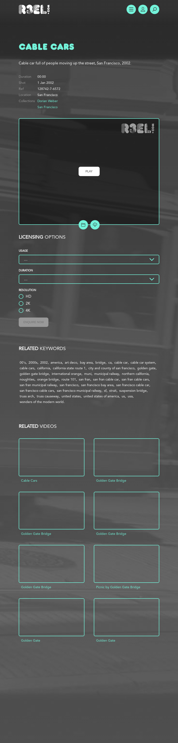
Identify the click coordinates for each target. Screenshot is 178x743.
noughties (27, 379)
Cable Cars (29, 480)
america (56, 362)
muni (87, 374)
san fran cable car (106, 379)
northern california (135, 374)
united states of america (101, 396)
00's (23, 362)
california (43, 368)
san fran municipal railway (38, 385)
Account (143, 9)
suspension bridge (133, 390)
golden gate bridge (34, 374)
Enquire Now (33, 322)
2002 (44, 362)
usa (130, 396)
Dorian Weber (47, 101)
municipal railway (106, 374)
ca (110, 362)
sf (105, 390)
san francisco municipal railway (79, 390)
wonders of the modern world (42, 402)
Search (154, 9)
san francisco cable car (132, 385)
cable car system (143, 362)
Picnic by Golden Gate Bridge (118, 587)
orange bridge (48, 379)
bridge (100, 362)
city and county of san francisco (111, 368)
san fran (84, 379)
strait (112, 390)
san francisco (69, 385)
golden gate (146, 368)
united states (71, 396)
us (123, 396)
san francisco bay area (97, 385)
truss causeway (48, 396)
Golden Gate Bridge (111, 480)
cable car (121, 362)
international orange (66, 374)
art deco (71, 362)
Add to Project (83, 224)
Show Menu (131, 9)
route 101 (69, 379)
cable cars (27, 368)
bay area (86, 362)
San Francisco (47, 107)
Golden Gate (30, 640)
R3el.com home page (35, 9)
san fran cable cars (135, 379)
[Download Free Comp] (95, 224)
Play (89, 171)
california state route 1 (69, 368)
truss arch (27, 396)
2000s (33, 362)
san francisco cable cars (37, 390)
